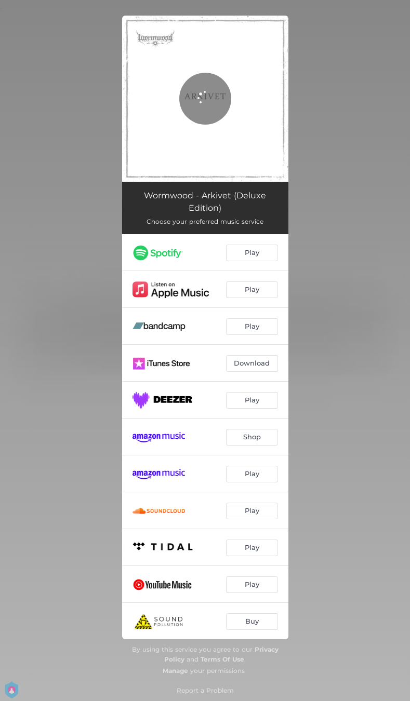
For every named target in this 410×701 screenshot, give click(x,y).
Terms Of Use (222, 659)
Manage (175, 671)
